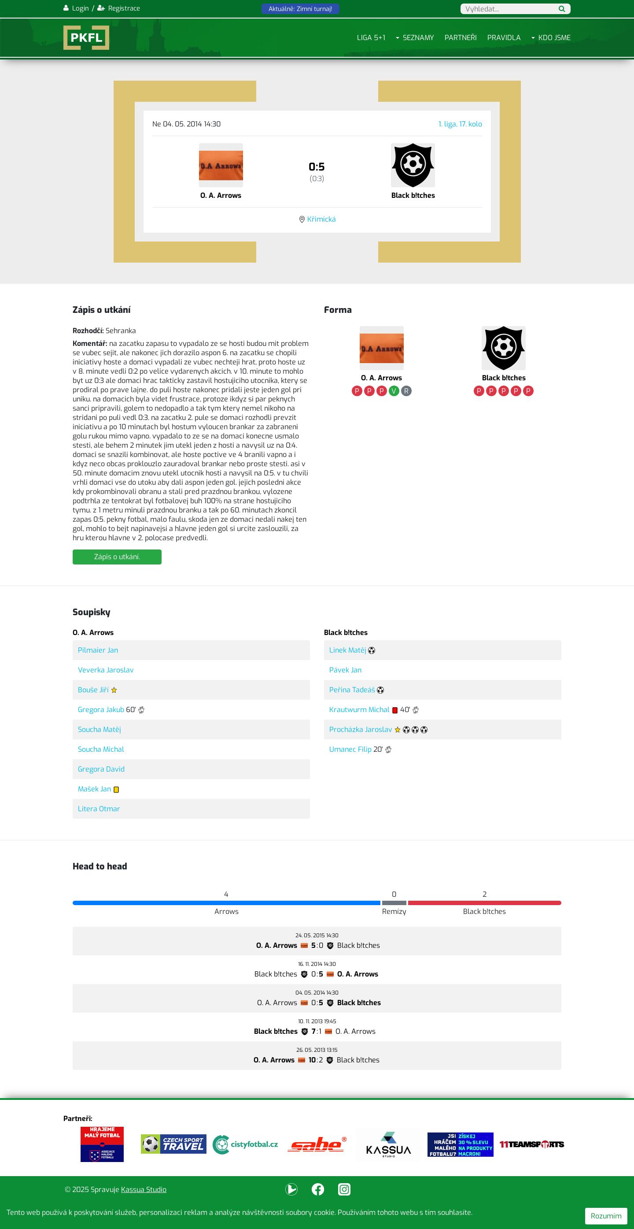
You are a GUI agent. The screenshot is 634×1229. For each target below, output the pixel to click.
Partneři (461, 37)
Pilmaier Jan (98, 650)
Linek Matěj (347, 650)
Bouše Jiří (93, 689)
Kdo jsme (554, 37)
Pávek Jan (345, 670)
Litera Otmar (99, 808)
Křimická (321, 219)
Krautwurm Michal (359, 709)
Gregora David (101, 769)
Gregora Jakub (101, 709)
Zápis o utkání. (117, 556)
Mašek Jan (94, 789)
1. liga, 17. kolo (460, 124)
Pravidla (504, 37)
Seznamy (418, 37)
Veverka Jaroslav (106, 670)
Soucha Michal (101, 749)
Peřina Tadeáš (352, 689)
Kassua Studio (143, 1189)
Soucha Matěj (99, 729)
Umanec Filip (350, 749)
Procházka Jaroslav (360, 729)
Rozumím (606, 1216)
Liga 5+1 (371, 37)
